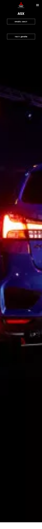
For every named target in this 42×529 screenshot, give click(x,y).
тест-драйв (21, 37)
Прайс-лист (21, 22)
